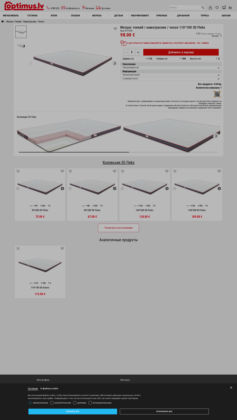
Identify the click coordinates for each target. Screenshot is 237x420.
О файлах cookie (50, 388)
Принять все (72, 411)
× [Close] (231, 387)
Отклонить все (164, 411)
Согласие (33, 388)
